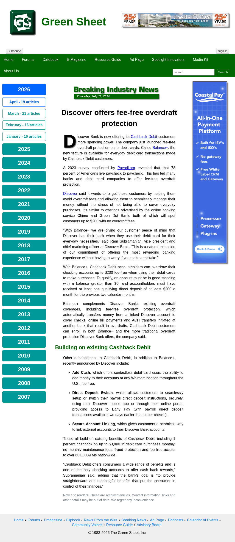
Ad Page (137, 59)
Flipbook (73, 520)
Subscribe (14, 51)
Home (9, 59)
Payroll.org (126, 168)
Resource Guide (108, 59)
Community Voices (87, 525)
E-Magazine (76, 59)
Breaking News (133, 520)
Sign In (223, 51)
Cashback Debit (144, 137)
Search (223, 72)
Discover (70, 194)
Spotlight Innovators (168, 59)
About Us (11, 71)
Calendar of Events (202, 520)
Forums (28, 59)
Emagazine (53, 520)
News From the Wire (101, 520)
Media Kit (200, 59)
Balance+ (160, 148)
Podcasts (175, 520)
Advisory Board (149, 525)
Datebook (51, 59)
